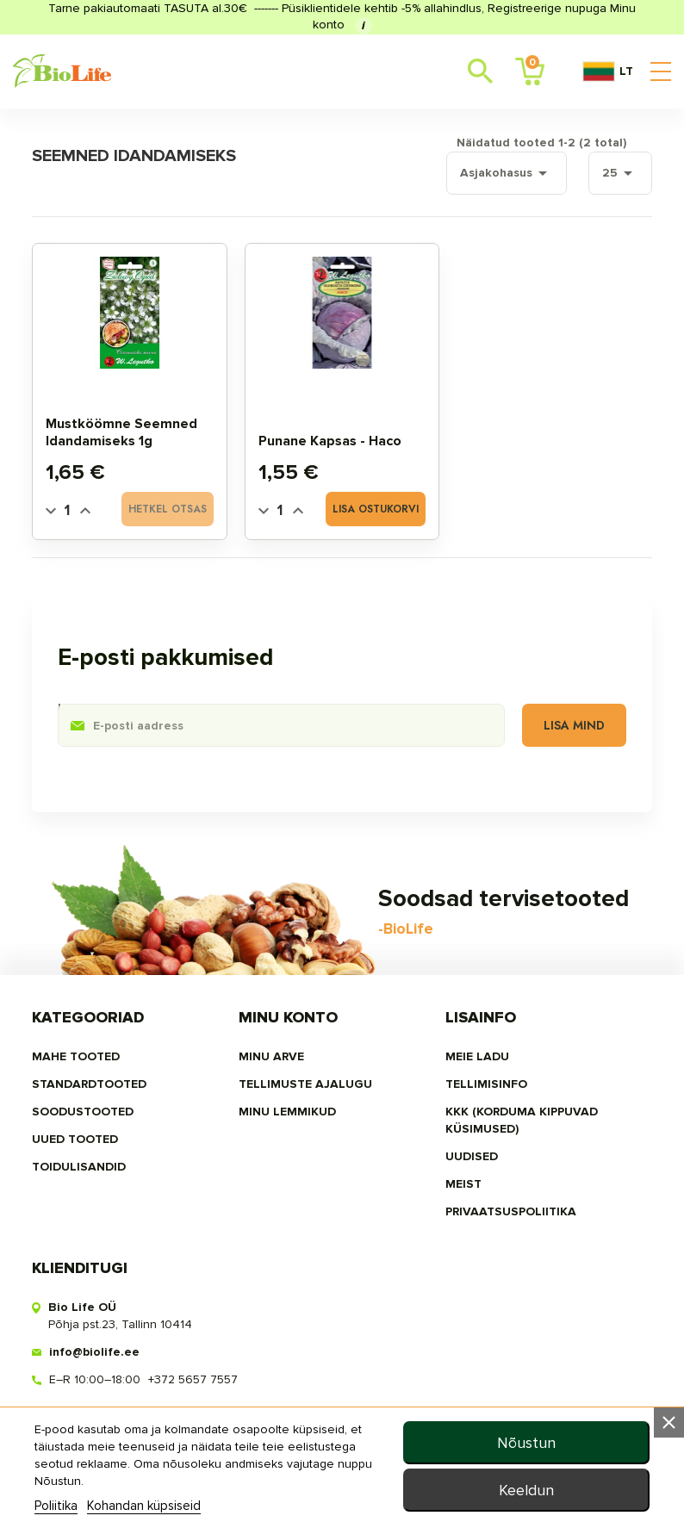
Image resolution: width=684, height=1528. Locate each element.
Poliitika (56, 1505)
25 (620, 173)
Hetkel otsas (167, 509)
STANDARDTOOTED (89, 1084)
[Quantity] (67, 510)
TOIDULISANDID (79, 1166)
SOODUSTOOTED (83, 1111)
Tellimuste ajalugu (305, 1084)
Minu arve (271, 1056)
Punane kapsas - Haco (329, 441)
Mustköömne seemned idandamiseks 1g (121, 432)
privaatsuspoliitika (510, 1211)
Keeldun (526, 1490)
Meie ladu (477, 1056)
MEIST (463, 1184)
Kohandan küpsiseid (144, 1505)
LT (607, 71)
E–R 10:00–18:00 (94, 1379)
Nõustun (526, 1442)
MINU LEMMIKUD (287, 1111)
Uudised (471, 1156)
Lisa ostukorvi (376, 509)
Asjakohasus (506, 173)
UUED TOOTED (75, 1139)
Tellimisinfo (486, 1084)
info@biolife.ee (94, 1352)
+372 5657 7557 (193, 1379)
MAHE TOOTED (76, 1056)
